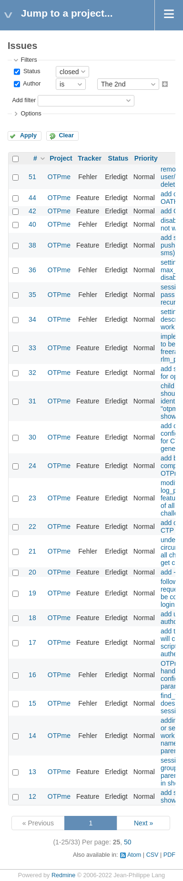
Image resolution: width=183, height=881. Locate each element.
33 (32, 348)
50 (128, 842)
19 (32, 593)
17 (32, 642)
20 (32, 572)
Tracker (90, 158)
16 (32, 675)
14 (32, 735)
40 (32, 224)
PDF (169, 855)
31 (32, 401)
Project (61, 158)
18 (32, 618)
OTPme (59, 177)
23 (32, 498)
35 (32, 294)
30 (32, 437)
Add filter (24, 100)
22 (32, 526)
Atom (134, 855)
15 (32, 703)
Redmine (63, 875)
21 (32, 551)
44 (32, 197)
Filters (28, 60)
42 (32, 211)
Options (30, 113)
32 (32, 372)
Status (30, 71)
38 (32, 245)
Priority (146, 158)
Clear (66, 135)
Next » (143, 823)
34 (32, 319)
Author (31, 84)
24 (32, 465)
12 (32, 796)
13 (32, 772)
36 (32, 270)
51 (32, 177)
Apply (28, 135)
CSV (152, 855)
